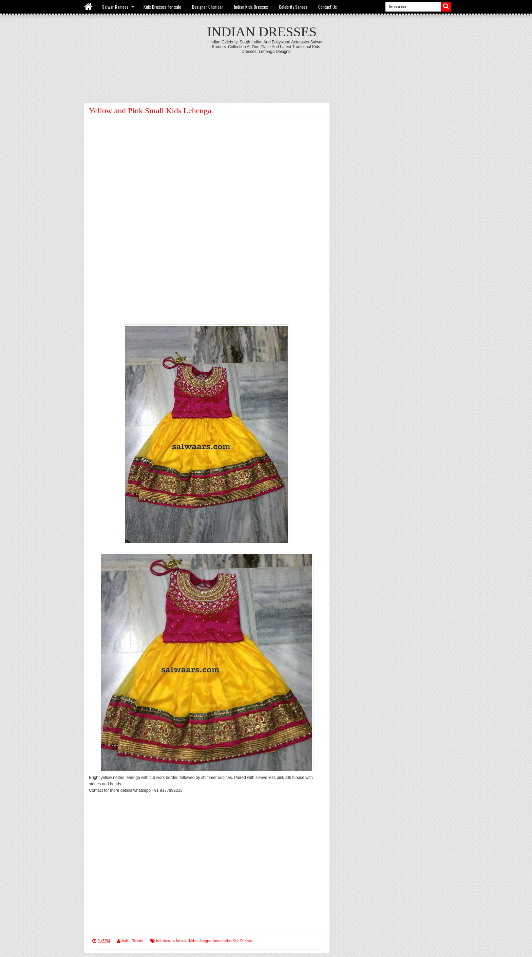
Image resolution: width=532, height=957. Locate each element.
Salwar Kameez (115, 6)
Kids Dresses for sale (162, 6)
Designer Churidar (207, 6)
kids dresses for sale (171, 941)
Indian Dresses (262, 31)
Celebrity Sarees (293, 6)
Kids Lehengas (200, 941)
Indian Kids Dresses (251, 6)
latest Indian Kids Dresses (233, 941)
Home (88, 7)
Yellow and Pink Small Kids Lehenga (150, 110)
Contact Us (327, 6)
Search (446, 7)
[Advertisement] (266, 72)
